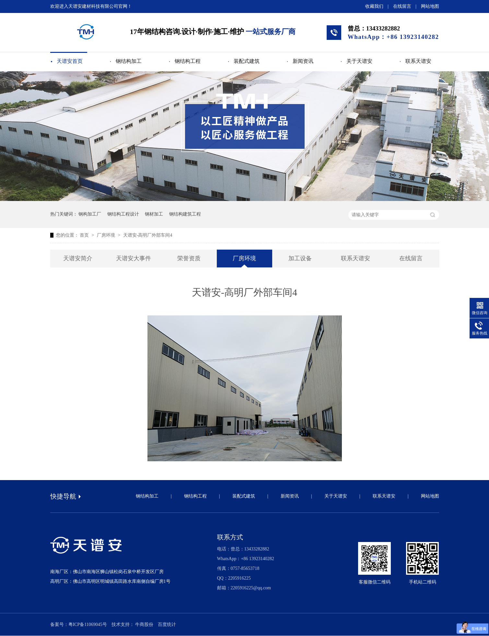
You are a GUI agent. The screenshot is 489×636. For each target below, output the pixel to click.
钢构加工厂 (89, 214)
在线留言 (402, 6)
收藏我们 (374, 6)
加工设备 (300, 258)
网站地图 (430, 6)
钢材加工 (154, 214)
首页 (85, 235)
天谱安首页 (70, 61)
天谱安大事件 (133, 258)
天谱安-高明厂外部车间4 (147, 235)
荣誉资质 (189, 258)
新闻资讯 (303, 61)
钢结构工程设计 (123, 214)
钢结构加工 (129, 61)
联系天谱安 (418, 61)
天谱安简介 (77, 258)
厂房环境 (106, 235)
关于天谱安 (359, 61)
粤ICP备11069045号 (87, 624)
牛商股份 (144, 624)
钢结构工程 (188, 61)
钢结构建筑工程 (185, 214)
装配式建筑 (247, 61)
